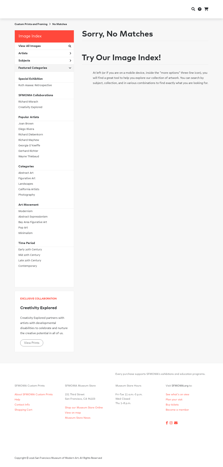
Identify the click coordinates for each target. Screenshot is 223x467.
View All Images (44, 46)
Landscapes (25, 183)
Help (17, 399)
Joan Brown (26, 123)
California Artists (28, 189)
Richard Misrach (28, 101)
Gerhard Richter (28, 151)
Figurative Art (26, 178)
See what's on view (177, 394)
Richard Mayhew (28, 140)
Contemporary (27, 266)
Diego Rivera (26, 129)
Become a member (177, 410)
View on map (73, 413)
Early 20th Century (30, 249)
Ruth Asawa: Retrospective (35, 85)
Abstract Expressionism (33, 216)
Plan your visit (174, 399)
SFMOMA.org (180, 386)
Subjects (44, 60)
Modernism (25, 211)
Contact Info (22, 404)
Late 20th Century (29, 260)
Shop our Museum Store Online (84, 407)
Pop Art (23, 227)
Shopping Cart (23, 410)
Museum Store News (77, 418)
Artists (44, 53)
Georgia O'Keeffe (29, 145)
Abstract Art (26, 173)
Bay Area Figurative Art (32, 222)
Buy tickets (172, 404)
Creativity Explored (30, 107)
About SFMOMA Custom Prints (34, 394)
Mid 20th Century (29, 255)
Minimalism (25, 233)
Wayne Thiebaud (28, 156)
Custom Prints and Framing (31, 24)
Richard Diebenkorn (30, 134)
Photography (26, 194)
